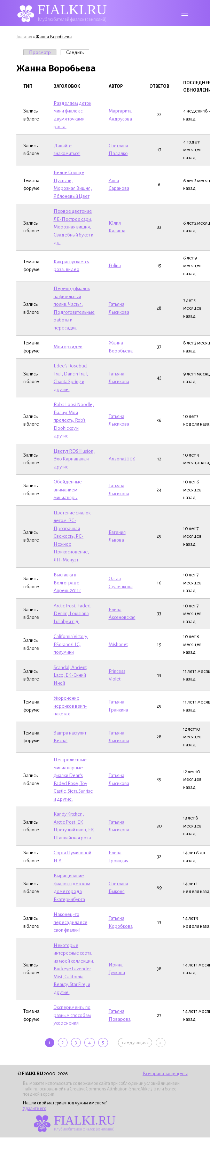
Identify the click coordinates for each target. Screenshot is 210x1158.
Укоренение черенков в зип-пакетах (70, 705)
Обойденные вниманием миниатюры (68, 489)
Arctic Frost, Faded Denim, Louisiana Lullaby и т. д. (72, 613)
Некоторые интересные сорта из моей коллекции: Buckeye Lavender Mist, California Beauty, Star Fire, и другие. (74, 969)
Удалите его (34, 1108)
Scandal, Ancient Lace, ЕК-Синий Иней (70, 675)
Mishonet (118, 644)
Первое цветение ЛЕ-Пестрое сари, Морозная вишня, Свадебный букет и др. (73, 227)
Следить (77, 52)
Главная (24, 36)
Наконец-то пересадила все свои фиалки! (70, 922)
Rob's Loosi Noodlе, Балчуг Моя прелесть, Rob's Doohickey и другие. (74, 420)
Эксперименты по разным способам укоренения (72, 1015)
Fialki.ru (30, 1089)
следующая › (135, 1042)
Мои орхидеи (68, 346)
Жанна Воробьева (54, 36)
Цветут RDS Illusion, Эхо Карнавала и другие (74, 459)
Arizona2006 (122, 458)
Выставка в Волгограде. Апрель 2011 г (67, 582)
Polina (115, 265)
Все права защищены (165, 1073)
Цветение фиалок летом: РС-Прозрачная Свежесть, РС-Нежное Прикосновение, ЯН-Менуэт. (72, 536)
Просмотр (40, 52)
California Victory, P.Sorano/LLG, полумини (71, 644)
